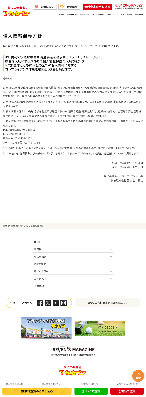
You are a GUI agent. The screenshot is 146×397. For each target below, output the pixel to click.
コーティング (112, 14)
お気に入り (47, 7)
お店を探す (84, 14)
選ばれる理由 (98, 14)
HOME (37, 242)
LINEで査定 (91, 391)
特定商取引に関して (88, 383)
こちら (37, 142)
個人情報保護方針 (14, 383)
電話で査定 (127, 391)
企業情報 (39, 286)
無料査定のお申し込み (37, 391)
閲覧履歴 (72, 7)
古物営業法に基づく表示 (128, 383)
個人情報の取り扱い (51, 383)
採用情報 (139, 14)
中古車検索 (72, 14)
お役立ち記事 (126, 14)
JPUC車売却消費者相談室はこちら (108, 302)
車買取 (61, 14)
